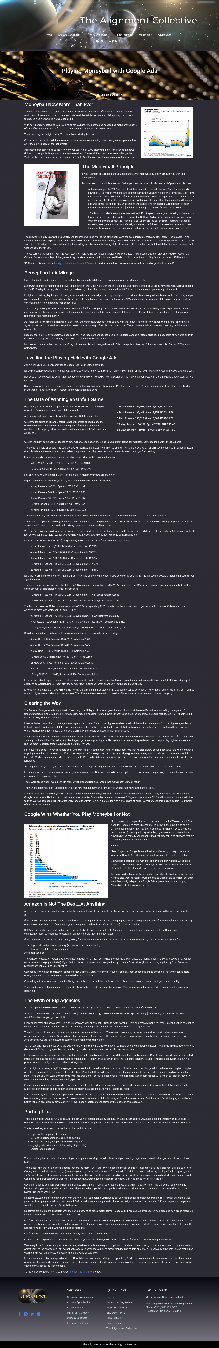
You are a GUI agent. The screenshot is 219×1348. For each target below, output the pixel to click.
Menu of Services (100, 34)
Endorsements (125, 34)
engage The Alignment (82, 1271)
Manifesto (145, 34)
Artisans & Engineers (70, 34)
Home (48, 34)
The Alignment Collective (138, 20)
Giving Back (166, 34)
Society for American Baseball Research (74, 263)
